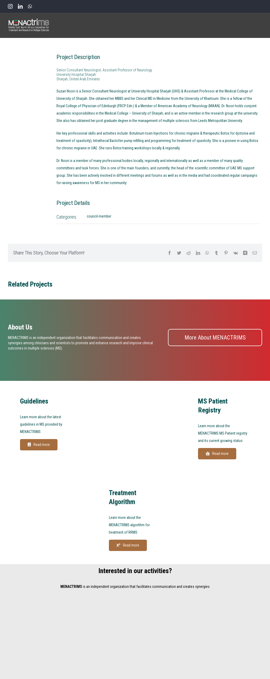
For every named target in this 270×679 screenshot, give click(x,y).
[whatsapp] (30, 6)
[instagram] (10, 6)
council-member (99, 216)
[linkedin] (20, 6)
